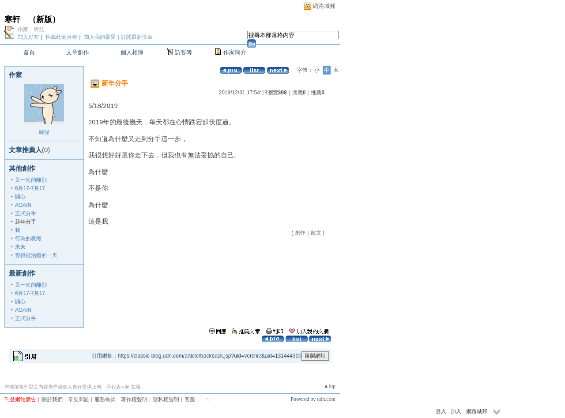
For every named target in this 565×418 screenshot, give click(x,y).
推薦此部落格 (61, 37)
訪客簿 (183, 52)
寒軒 (12, 19)
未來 (20, 247)
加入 (456, 411)
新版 (44, 19)
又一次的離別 (31, 180)
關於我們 (52, 399)
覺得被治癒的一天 (36, 255)
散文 (316, 233)
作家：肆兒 (31, 29)
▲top (329, 386)
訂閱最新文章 (137, 37)
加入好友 (28, 37)
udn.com (326, 399)
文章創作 (77, 52)
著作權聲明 (134, 399)
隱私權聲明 (166, 399)
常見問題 (78, 399)
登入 (441, 411)
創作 (300, 233)
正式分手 (25, 213)
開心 (20, 197)
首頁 (29, 52)
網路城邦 (324, 6)
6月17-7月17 (30, 188)
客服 (190, 399)
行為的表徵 (28, 238)
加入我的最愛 (100, 37)
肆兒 (44, 132)
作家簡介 (234, 52)
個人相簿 (132, 52)
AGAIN (23, 205)
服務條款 (105, 399)
